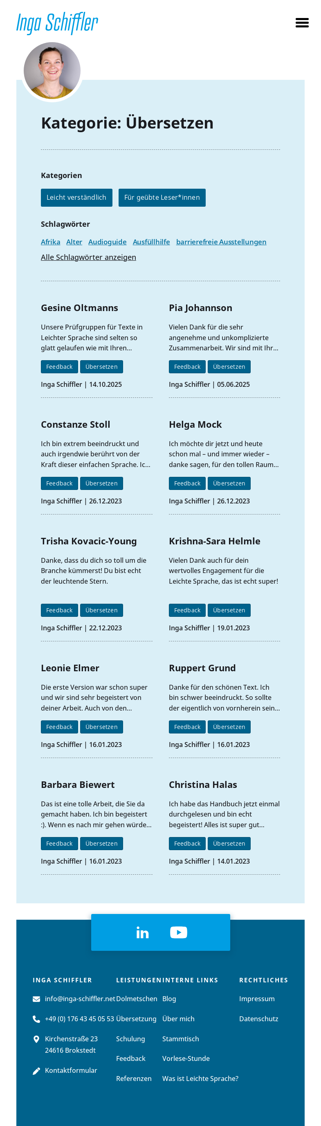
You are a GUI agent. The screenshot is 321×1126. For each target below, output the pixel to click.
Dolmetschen (136, 999)
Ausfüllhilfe (151, 241)
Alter (74, 241)
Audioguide (107, 241)
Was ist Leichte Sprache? (200, 1079)
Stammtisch (180, 1039)
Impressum (257, 999)
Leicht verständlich (77, 197)
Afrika (50, 241)
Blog (169, 999)
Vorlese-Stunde (186, 1059)
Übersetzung (136, 1019)
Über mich (178, 1019)
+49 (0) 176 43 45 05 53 (79, 1019)
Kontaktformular (71, 1070)
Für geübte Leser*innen (162, 197)
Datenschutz (258, 1019)
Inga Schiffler (61, 384)
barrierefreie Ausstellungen (221, 241)
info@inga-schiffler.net (80, 999)
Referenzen (134, 1079)
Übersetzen (101, 366)
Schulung (130, 1039)
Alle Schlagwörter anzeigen (88, 258)
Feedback (59, 366)
